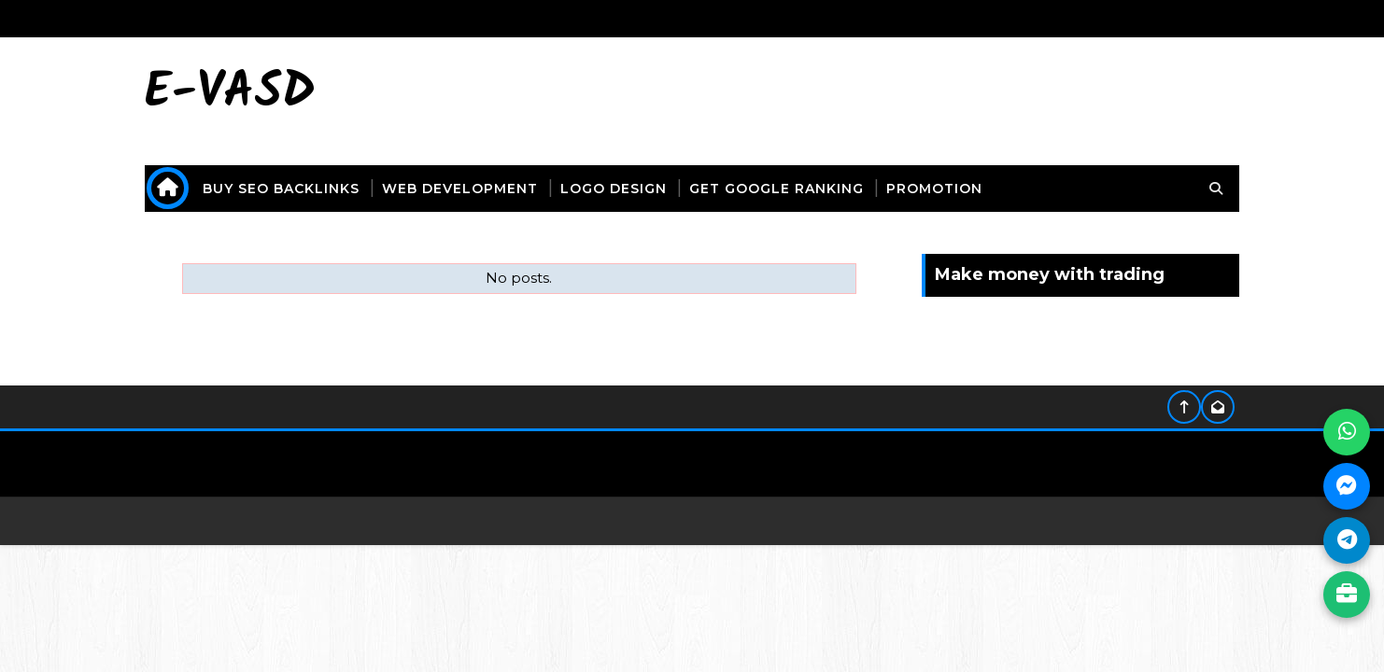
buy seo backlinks (282, 188)
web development (461, 188)
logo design (614, 188)
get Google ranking (777, 188)
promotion (935, 188)
